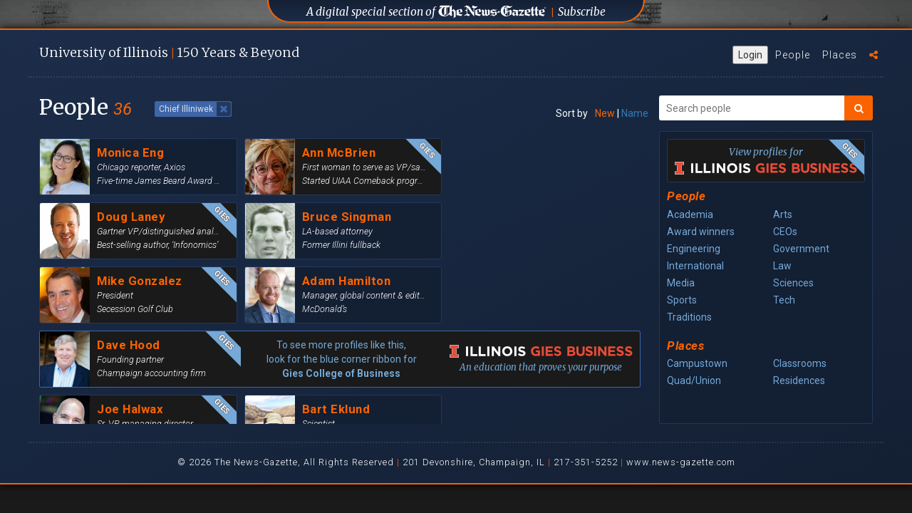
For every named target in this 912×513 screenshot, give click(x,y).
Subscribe (582, 12)
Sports (682, 300)
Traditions (689, 317)
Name (634, 113)
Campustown (697, 363)
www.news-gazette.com (680, 462)
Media (681, 283)
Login (750, 55)
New (605, 113)
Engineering (693, 248)
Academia (690, 214)
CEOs (785, 231)
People (792, 55)
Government (801, 248)
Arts (782, 214)
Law (782, 265)
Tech (784, 300)
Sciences (793, 283)
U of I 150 (169, 52)
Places (839, 55)
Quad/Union (694, 380)
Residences (799, 380)
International (695, 265)
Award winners (701, 231)
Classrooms (799, 363)
